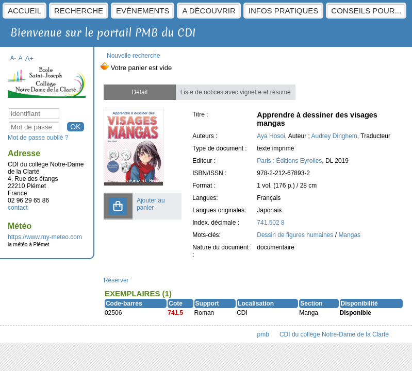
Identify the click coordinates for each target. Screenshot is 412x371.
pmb (263, 334)
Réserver (116, 280)
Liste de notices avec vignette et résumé (235, 92)
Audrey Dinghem (334, 136)
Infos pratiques (284, 10)
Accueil (24, 10)
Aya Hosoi (271, 136)
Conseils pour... (366, 10)
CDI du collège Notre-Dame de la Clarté (334, 334)
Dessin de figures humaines (296, 235)
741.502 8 (270, 222)
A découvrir (208, 10)
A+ (29, 58)
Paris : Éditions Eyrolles (289, 160)
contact (18, 207)
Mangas (349, 235)
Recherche (78, 10)
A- (13, 58)
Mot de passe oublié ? (38, 137)
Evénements (142, 10)
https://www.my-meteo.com (45, 237)
